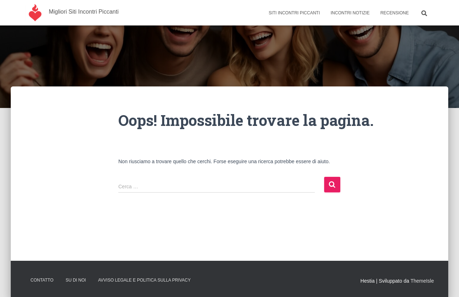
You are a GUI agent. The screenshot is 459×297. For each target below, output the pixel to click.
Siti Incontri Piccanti (294, 12)
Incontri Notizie (350, 12)
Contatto (41, 280)
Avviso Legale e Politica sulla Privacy (144, 280)
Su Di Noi (76, 280)
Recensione (394, 12)
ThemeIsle (422, 281)
